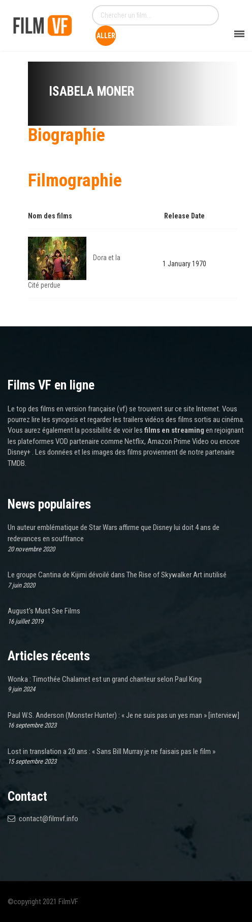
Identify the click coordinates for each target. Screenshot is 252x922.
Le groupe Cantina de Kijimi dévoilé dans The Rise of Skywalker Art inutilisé (117, 574)
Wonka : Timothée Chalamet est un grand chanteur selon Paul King (105, 679)
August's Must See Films (44, 611)
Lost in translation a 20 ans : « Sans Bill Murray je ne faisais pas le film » (111, 751)
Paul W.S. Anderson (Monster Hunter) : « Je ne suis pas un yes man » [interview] (123, 715)
